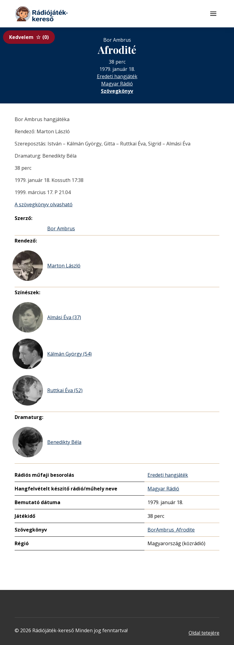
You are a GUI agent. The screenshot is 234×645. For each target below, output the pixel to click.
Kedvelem (29, 37)
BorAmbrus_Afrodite (171, 529)
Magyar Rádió (117, 83)
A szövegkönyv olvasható (44, 204)
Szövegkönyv (117, 91)
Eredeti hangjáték (117, 76)
